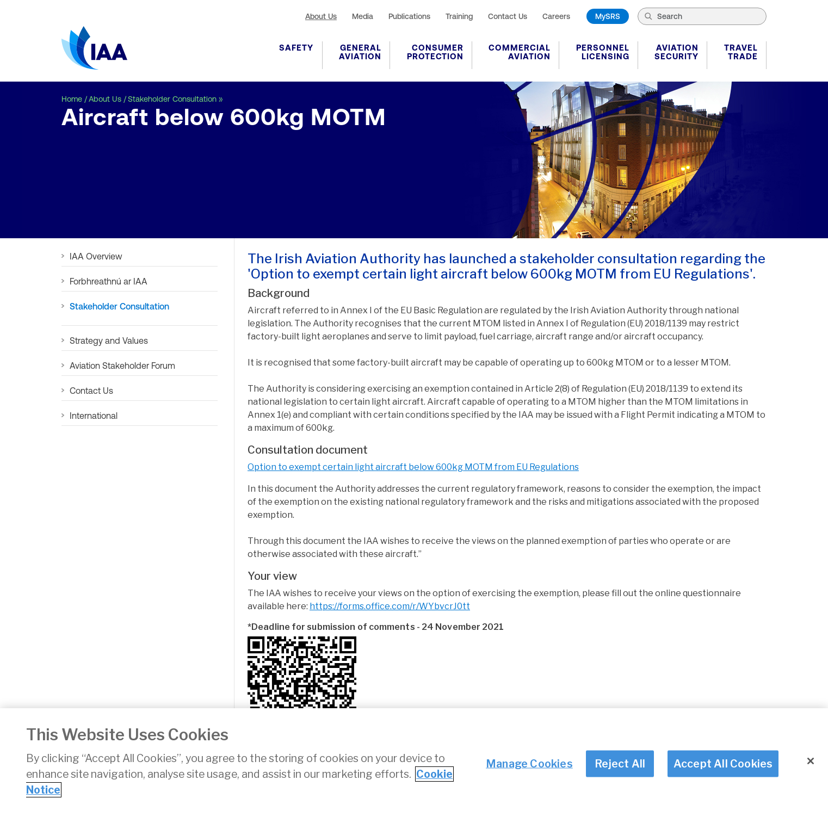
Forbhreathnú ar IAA (108, 281)
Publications (409, 16)
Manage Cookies (529, 764)
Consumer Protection (435, 52)
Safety (296, 47)
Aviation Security (676, 52)
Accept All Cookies (723, 764)
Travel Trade (741, 52)
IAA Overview (96, 256)
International (94, 415)
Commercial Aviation (520, 52)
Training (459, 16)
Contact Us (507, 16)
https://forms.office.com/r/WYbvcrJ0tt (390, 606)
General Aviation (360, 52)
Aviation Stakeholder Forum (122, 365)
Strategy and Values (109, 340)
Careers (556, 16)
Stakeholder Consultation (172, 99)
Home (71, 99)
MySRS (607, 16)
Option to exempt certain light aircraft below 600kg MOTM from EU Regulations (413, 467)
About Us (321, 16)
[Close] (811, 763)
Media (362, 16)
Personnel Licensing (602, 52)
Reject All (620, 764)
